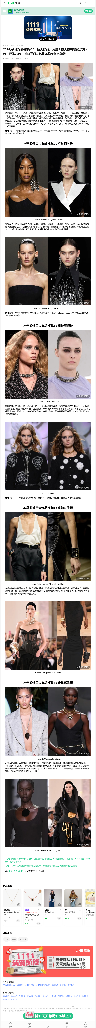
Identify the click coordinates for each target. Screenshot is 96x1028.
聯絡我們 (71, 985)
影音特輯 (11, 45)
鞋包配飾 (20, 45)
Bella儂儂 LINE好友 (17, 871)
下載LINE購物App (9, 985)
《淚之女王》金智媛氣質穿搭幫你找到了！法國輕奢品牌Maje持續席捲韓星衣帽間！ (42, 866)
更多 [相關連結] (18, 921)
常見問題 (63, 985)
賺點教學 (55, 985)
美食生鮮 (38, 996)
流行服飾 (14, 996)
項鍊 (6, 939)
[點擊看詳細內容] (12, 898)
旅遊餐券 (85, 996)
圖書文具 (14, 999)
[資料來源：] (6, 58)
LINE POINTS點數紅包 (43, 985)
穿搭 (14, 939)
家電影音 (69, 996)
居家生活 (46, 996)
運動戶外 (77, 996)
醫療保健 (6, 999)
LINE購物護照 (29, 985)
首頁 (4, 45)
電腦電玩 (61, 996)
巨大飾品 (23, 939)
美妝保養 (6, 996)
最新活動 (20, 985)
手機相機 (53, 996)
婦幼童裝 (30, 996)
